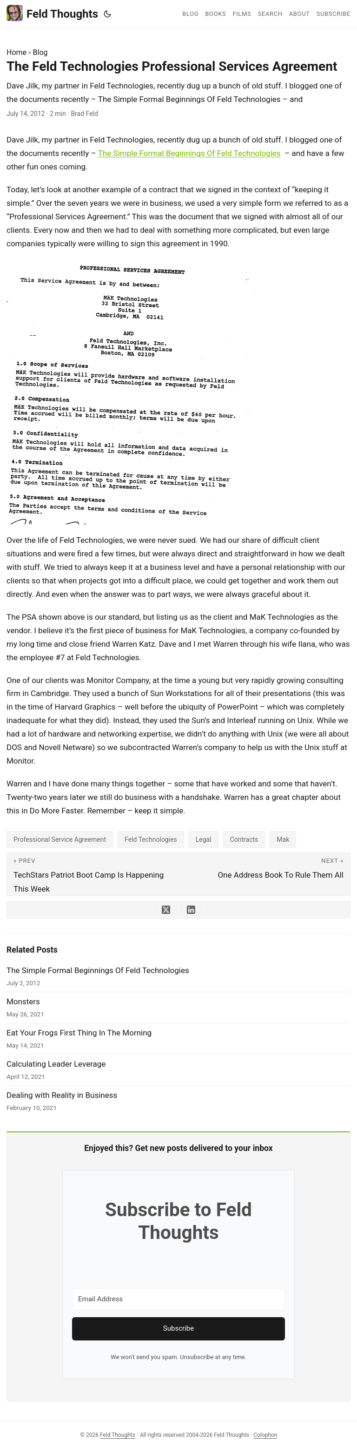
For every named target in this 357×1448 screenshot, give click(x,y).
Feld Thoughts (52, 13)
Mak (283, 839)
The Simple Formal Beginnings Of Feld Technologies (189, 153)
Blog (40, 52)
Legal (204, 839)
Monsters (23, 1001)
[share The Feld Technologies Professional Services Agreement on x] (166, 909)
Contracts (244, 839)
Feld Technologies (151, 839)
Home (16, 52)
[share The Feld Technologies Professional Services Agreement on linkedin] (191, 909)
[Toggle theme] (107, 14)
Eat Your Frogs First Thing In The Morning (79, 1032)
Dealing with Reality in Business (62, 1095)
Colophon (265, 1435)
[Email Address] (178, 1299)
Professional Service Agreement (59, 839)
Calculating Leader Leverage (56, 1064)
